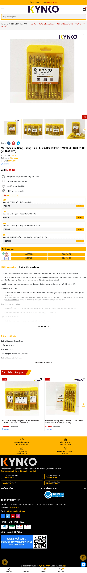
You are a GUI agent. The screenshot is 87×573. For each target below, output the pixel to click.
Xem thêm (43, 326)
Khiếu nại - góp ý (67, 476)
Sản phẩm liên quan (17, 372)
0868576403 (29, 254)
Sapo (64, 566)
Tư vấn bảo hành (23, 483)
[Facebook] (3, 516)
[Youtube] (13, 516)
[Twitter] (8, 516)
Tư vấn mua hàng (23, 476)
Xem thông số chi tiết (43, 362)
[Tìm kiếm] (83, 17)
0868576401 (66, 254)
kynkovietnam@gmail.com (15, 511)
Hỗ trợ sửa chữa (67, 483)
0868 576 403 (14, 508)
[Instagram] (18, 516)
